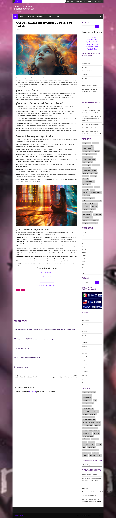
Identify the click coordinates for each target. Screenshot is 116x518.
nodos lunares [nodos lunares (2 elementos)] (87, 200)
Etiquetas (86, 367)
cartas (83, 241)
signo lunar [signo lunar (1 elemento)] (93, 203)
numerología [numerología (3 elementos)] (97, 200)
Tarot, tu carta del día (87, 60)
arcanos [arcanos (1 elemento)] (95, 143)
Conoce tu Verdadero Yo (46, 272)
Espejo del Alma (46, 276)
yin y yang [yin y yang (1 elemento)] (86, 223)
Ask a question (87, 356)
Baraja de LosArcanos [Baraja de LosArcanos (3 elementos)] (89, 159)
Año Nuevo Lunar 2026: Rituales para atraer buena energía (34, 339)
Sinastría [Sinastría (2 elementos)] (94, 206)
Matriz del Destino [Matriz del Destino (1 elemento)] (96, 192)
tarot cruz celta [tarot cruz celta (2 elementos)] (87, 212)
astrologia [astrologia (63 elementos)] (86, 154)
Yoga (83, 273)
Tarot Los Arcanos (24, 6)
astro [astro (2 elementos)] (97, 151)
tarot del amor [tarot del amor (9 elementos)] (87, 214)
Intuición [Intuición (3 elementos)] (85, 190)
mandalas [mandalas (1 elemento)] (86, 192)
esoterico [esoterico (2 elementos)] (93, 176)
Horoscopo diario (86, 63)
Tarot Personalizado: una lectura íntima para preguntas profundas (92, 124)
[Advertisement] (46, 306)
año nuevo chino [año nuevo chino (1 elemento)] (87, 156)
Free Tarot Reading (92, 42)
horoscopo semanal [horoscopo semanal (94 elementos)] (88, 181)
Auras (18, 289)
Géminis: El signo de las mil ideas (89, 128)
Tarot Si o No (85, 324)
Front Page (84, 375)
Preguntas (84, 353)
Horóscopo (40, 16)
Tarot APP (84, 350)
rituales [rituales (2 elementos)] (85, 203)
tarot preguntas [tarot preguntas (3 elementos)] (87, 217)
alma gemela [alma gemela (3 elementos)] (86, 143)
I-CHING (50, 16)
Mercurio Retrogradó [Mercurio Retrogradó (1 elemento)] (88, 198)
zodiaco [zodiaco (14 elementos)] (94, 223)
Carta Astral (90, 1)
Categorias (86, 364)
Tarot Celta (84, 78)
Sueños (84, 264)
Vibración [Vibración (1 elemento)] (95, 220)
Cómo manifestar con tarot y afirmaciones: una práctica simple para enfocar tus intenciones (45, 329)
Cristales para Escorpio (21, 367)
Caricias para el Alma (87, 238)
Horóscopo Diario (92, 47)
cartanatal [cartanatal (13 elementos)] (95, 165)
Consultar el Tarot (92, 39)
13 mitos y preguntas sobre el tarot (89, 85)
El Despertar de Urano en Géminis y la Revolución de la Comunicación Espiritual (91, 132)
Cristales (84, 243)
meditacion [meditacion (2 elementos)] (86, 195)
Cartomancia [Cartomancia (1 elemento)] (86, 167)
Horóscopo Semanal (92, 44)
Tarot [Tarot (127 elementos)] (92, 209)
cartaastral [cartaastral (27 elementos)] (86, 165)
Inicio (83, 382)
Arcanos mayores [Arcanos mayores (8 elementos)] (88, 145)
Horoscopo (82, 1)
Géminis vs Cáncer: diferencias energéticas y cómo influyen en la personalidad (92, 111)
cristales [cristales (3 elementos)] (85, 176)
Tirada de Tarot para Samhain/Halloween (27, 358)
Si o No (77, 1)
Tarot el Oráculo (85, 317)
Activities (86, 371)
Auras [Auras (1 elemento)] (94, 154)
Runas (58, 16)
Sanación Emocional (46, 281)
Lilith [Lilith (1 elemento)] (92, 190)
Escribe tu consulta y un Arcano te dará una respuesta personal (92, 96)
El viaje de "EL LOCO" (87, 71)
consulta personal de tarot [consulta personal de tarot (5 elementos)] (90, 173)
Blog (83, 379)
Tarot (68, 1)
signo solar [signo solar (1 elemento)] (86, 206)
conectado (32, 392)
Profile (85, 360)
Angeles (84, 232)
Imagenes (84, 331)
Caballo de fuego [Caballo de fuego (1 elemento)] (87, 162)
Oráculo (84, 255)
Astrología (30, 16)
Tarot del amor (85, 67)
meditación (84, 252)
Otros (22, 289)
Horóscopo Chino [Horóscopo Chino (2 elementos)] (87, 187)
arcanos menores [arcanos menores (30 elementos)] (88, 148)
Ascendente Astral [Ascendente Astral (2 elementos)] (88, 151)
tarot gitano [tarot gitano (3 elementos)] (97, 214)
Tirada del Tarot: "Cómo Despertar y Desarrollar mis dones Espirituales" (90, 90)
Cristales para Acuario (21, 348)
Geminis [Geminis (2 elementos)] (85, 178)
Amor (72, 1)
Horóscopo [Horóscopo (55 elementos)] (86, 184)
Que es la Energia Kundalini (46, 285)
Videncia (84, 270)
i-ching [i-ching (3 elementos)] (97, 187)
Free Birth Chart (92, 49)
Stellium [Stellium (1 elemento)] (85, 209)
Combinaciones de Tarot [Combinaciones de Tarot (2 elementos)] (89, 170)
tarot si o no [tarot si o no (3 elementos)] (86, 220)
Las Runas (84, 82)
